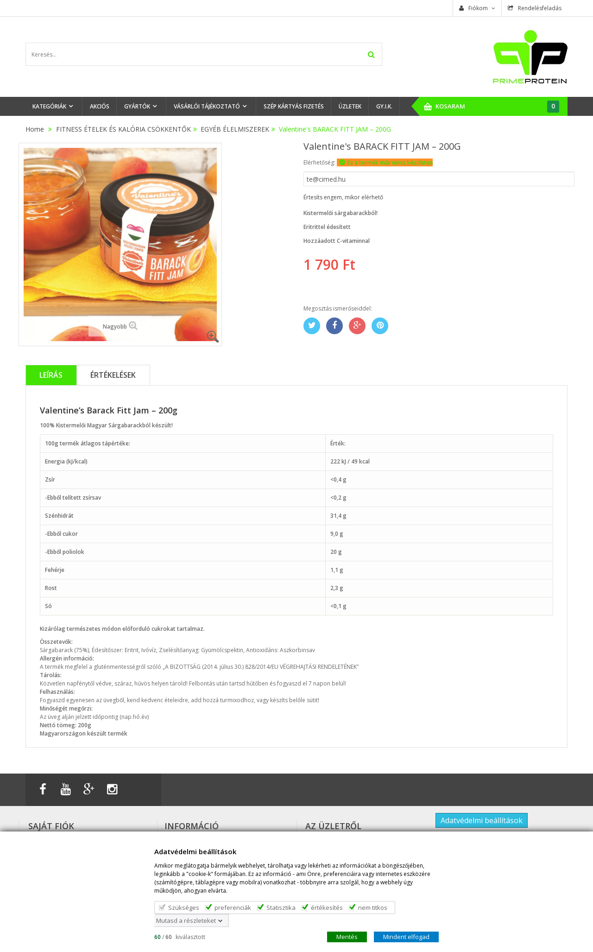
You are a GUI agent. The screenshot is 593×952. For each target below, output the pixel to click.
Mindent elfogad (406, 936)
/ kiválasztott (179, 936)
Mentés (347, 936)
